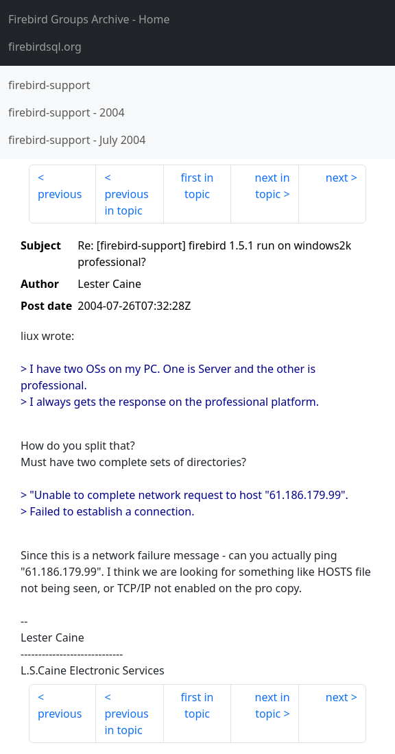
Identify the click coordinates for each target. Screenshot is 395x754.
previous (60, 194)
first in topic (197, 186)
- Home (89, 19)
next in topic (272, 186)
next (337, 177)
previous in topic (126, 202)
